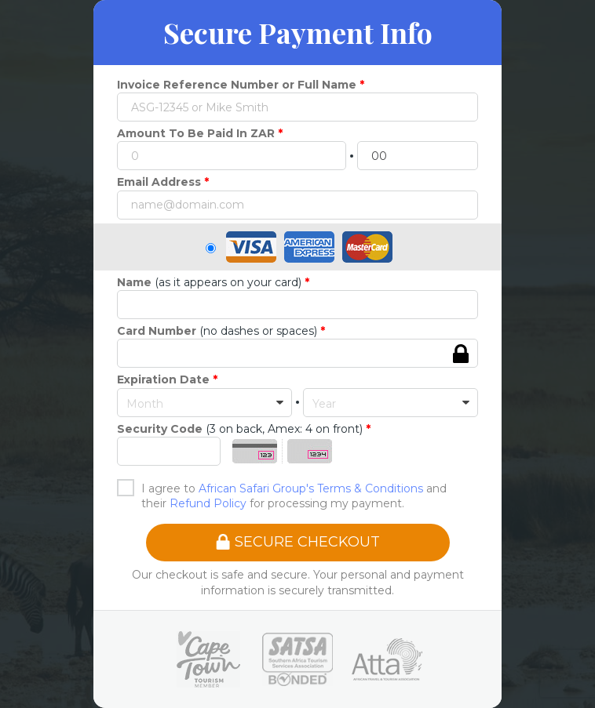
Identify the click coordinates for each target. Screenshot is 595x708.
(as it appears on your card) (209, 282)
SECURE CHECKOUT (297, 541)
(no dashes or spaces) (217, 331)
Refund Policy (208, 503)
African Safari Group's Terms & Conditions (311, 488)
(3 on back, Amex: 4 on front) (240, 429)
